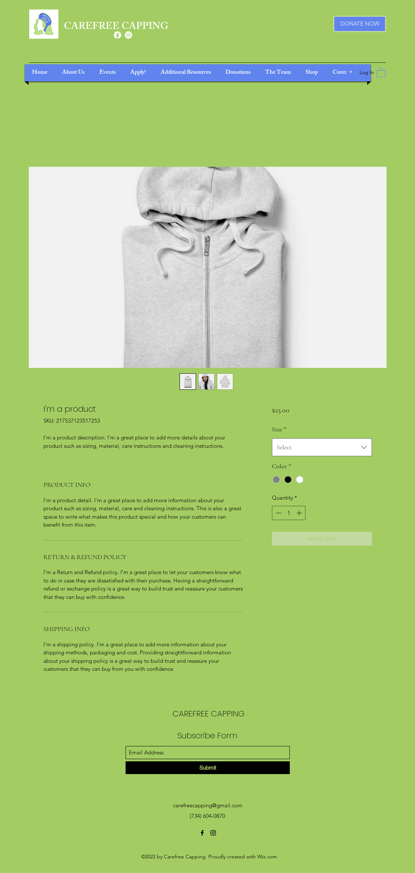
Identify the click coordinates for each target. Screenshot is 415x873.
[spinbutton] (289, 513)
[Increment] (300, 513)
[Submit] (208, 767)
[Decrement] (278, 513)
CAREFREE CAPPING (116, 27)
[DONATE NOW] (359, 24)
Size (279, 429)
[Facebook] (117, 35)
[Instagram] (128, 35)
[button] (381, 72)
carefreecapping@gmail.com (207, 805)
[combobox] (322, 447)
